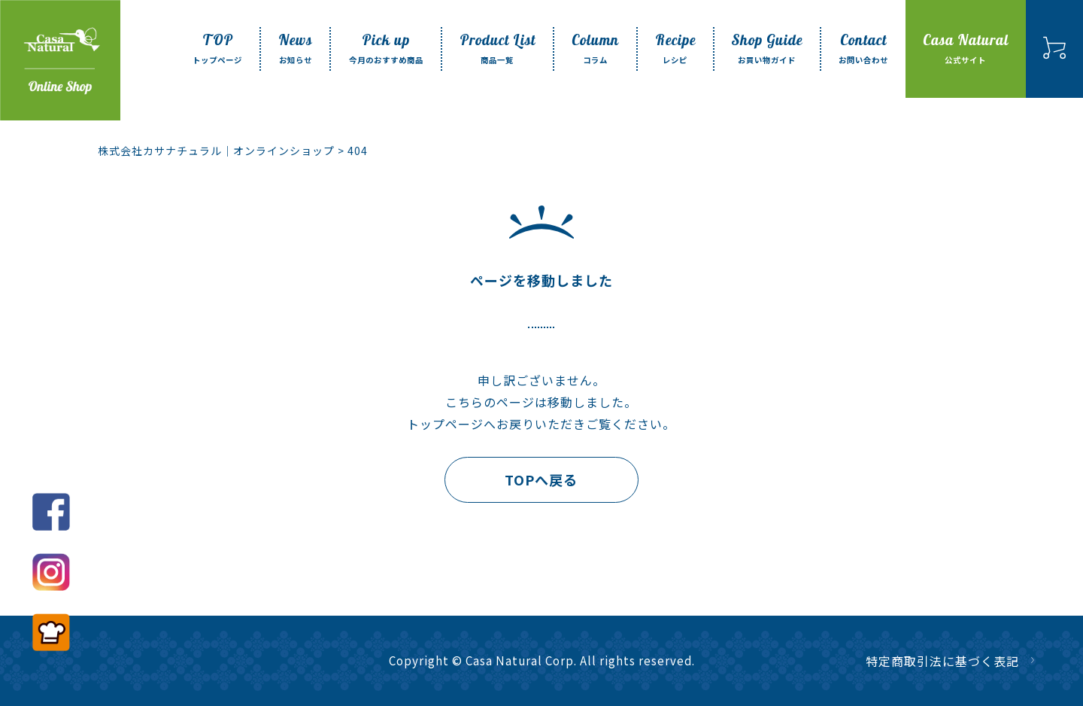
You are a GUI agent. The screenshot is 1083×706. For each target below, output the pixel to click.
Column (595, 49)
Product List (497, 49)
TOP (217, 49)
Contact (863, 49)
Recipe (675, 49)
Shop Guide (767, 49)
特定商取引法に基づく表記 (942, 661)
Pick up (386, 49)
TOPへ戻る (541, 479)
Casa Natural (966, 49)
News (295, 49)
